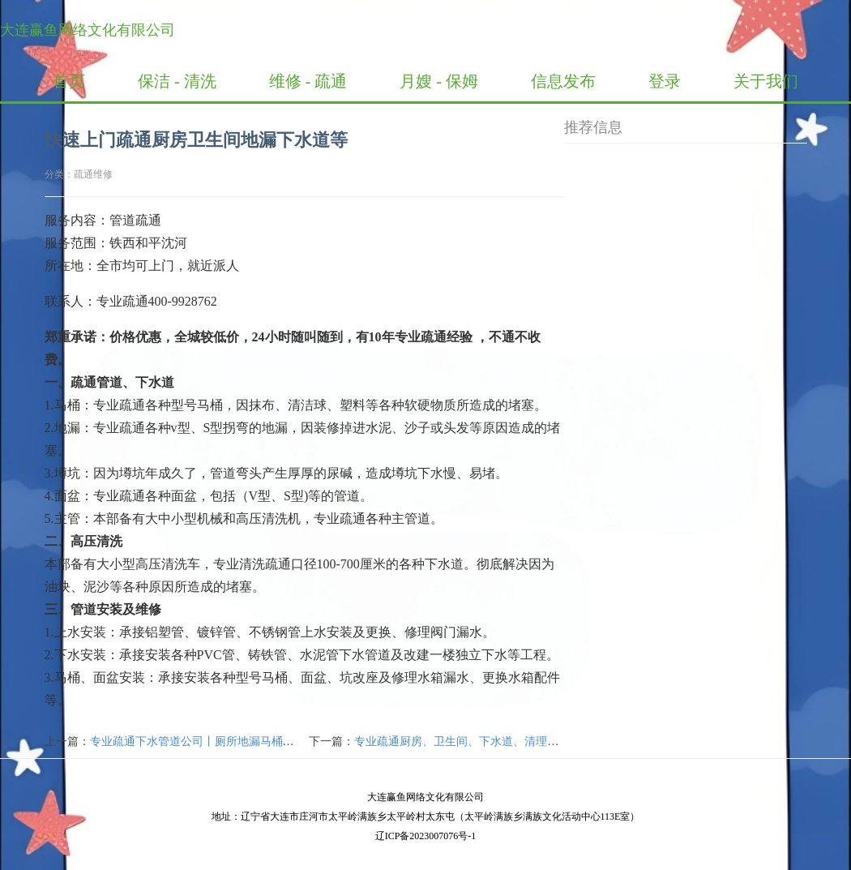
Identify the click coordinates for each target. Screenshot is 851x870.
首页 (69, 81)
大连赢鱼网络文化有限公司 (87, 30)
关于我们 (765, 81)
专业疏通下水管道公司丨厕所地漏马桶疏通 (198, 741)
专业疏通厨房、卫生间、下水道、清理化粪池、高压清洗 (496, 741)
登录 (664, 81)
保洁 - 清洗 (177, 81)
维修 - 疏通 (308, 81)
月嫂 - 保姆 (439, 81)
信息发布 (563, 81)
